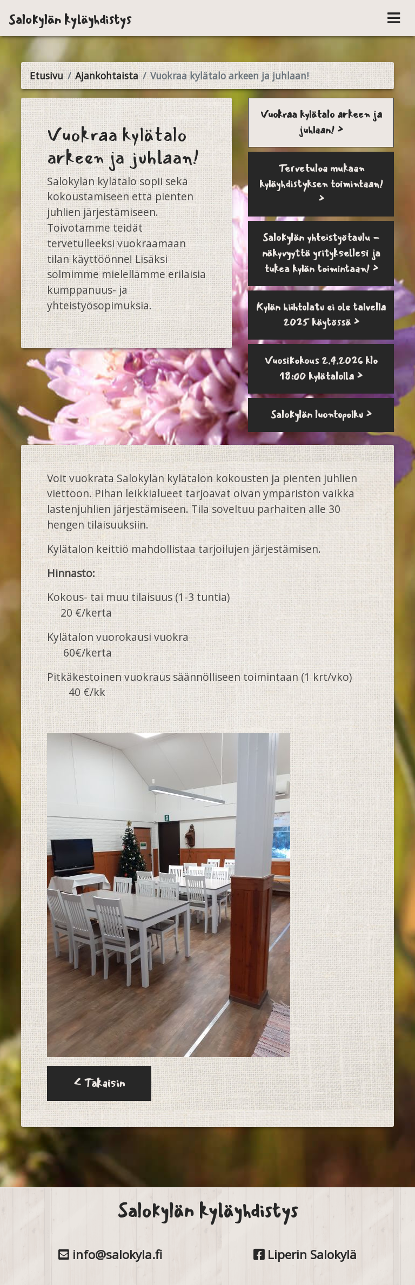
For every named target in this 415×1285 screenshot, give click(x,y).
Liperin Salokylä (305, 1254)
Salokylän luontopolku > (321, 415)
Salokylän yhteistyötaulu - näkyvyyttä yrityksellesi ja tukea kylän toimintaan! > (321, 253)
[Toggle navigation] (393, 18)
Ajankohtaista (106, 75)
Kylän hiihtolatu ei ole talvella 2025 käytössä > (321, 315)
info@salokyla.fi (110, 1254)
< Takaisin (99, 1083)
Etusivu (46, 75)
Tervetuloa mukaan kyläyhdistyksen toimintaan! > (321, 184)
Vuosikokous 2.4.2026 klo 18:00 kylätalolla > (321, 368)
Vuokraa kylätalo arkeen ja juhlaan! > (321, 122)
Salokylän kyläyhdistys (70, 19)
